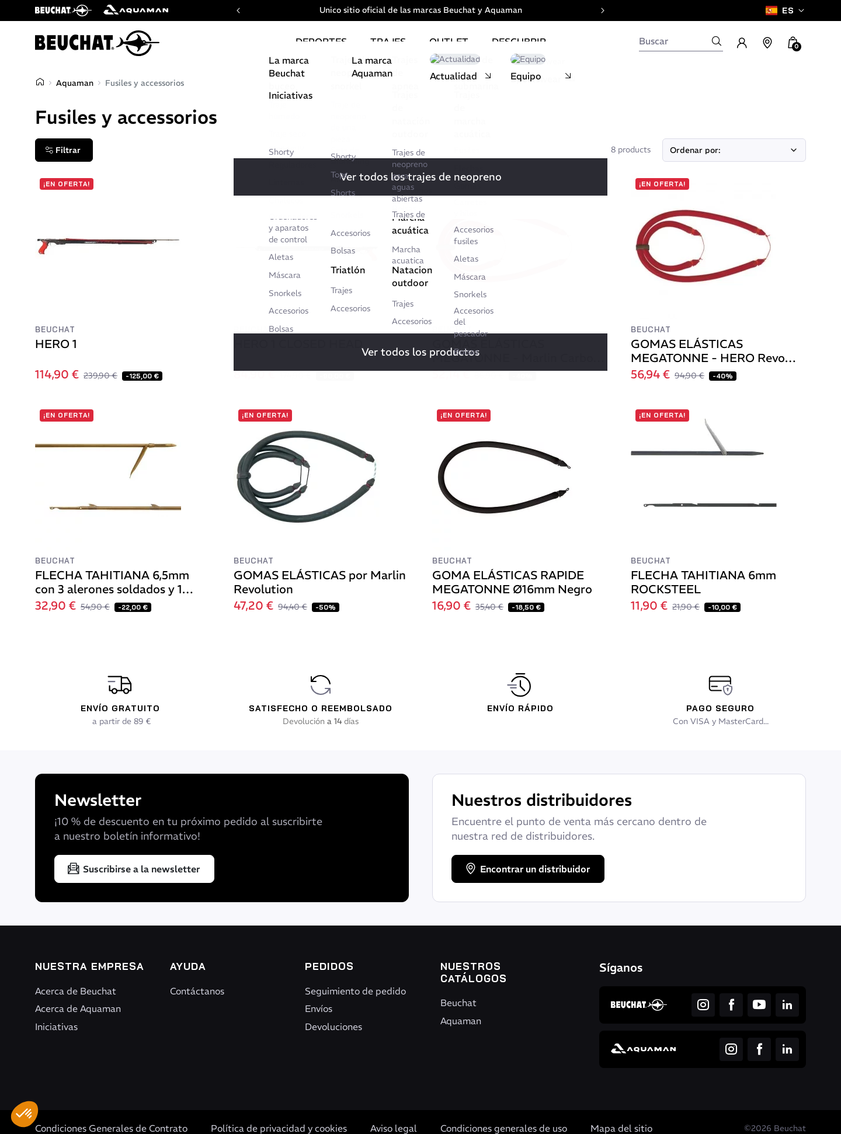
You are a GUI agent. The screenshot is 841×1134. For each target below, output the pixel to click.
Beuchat (458, 1002)
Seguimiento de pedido (355, 991)
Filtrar (63, 150)
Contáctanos (197, 991)
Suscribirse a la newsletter (133, 869)
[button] (25, 1114)
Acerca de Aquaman (78, 1008)
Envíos (318, 1008)
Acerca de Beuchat (75, 991)
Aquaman (74, 83)
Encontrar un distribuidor (527, 869)
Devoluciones (333, 1026)
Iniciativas (56, 1026)
